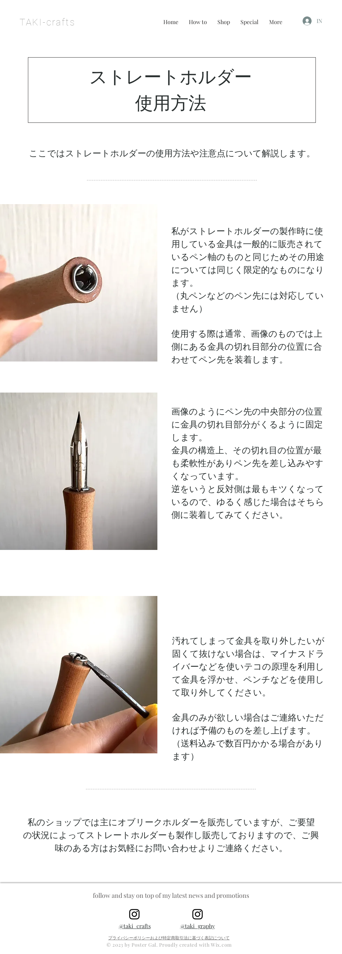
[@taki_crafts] (134, 914)
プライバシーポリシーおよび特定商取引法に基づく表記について (169, 937)
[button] (198, 22)
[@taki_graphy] (198, 914)
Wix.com (221, 944)
